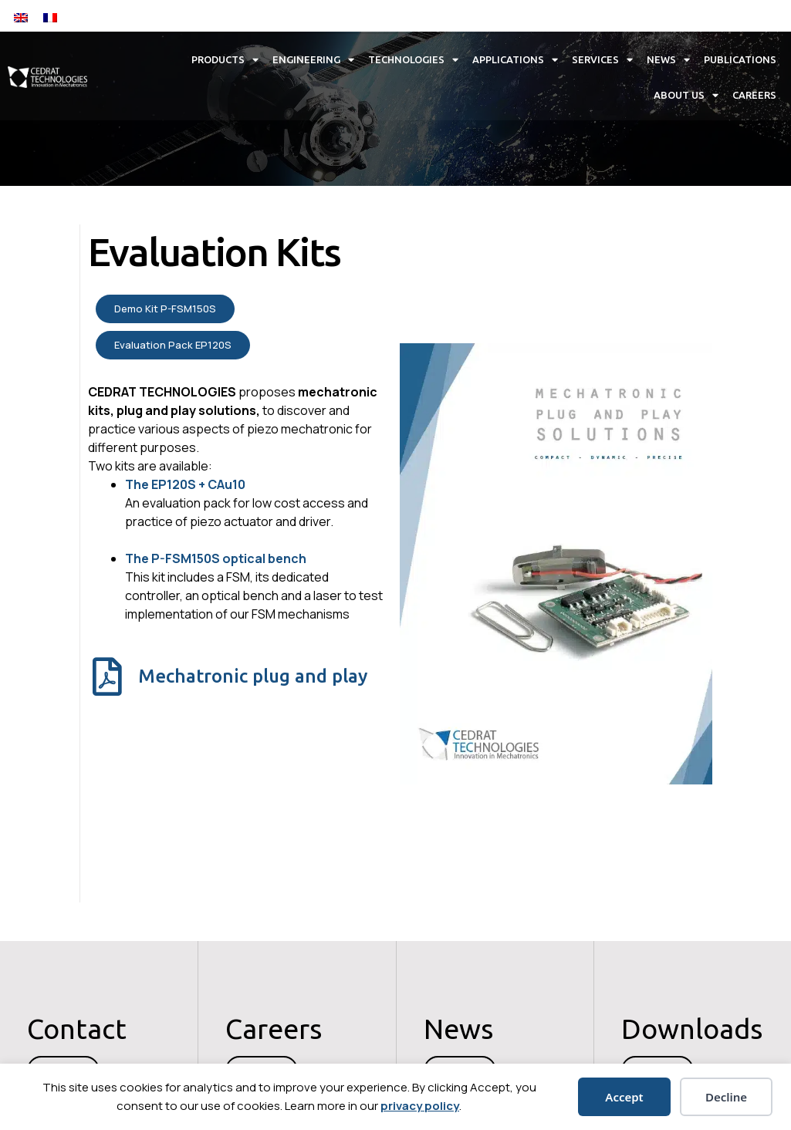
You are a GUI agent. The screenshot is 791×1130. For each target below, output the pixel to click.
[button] (659, 16)
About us (686, 95)
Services (602, 60)
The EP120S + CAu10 (185, 484)
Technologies (413, 60)
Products (225, 60)
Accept (624, 1097)
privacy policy (419, 1106)
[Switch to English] (20, 16)
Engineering (313, 60)
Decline (726, 1097)
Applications (515, 60)
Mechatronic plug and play (252, 676)
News (668, 60)
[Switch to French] (50, 16)
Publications (740, 59)
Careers (754, 94)
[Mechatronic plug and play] (107, 676)
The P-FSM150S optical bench (215, 558)
